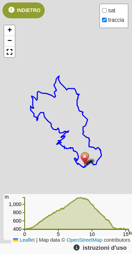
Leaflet (24, 240)
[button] (84, 159)
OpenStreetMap (84, 240)
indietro (23, 10)
